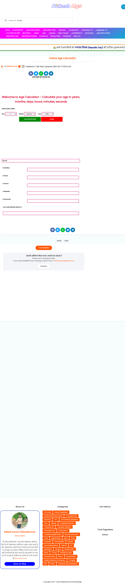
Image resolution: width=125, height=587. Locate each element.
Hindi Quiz (47, 542)
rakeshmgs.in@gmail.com (64, 261)
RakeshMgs (78, 582)
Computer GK (49, 527)
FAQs (73, 538)
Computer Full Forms (67, 523)
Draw (46, 538)
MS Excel (58, 549)
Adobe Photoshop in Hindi (53, 516)
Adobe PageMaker (61, 512)
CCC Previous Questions (69, 520)
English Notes (56, 538)
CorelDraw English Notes (52, 534)
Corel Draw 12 (63, 531)
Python (60, 556)
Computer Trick (49, 531)
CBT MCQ (47, 520)
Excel (65, 538)
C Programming (71, 516)
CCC (55, 520)
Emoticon (44, 266)
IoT (71, 545)
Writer (53, 564)
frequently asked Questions (67, 564)
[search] (37, 20)
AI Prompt (47, 512)
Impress (70, 542)
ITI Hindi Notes (59, 542)
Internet (64, 545)
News (46, 553)
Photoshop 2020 (66, 553)
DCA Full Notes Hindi (71, 534)
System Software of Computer (54, 560)
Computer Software (64, 527)
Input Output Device (51, 545)
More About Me (21, 558)
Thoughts (72, 560)
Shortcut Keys (71, 556)
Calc (45, 523)
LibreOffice (48, 549)
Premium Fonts (49, 556)
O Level (54, 553)
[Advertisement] (41, 89)
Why (45, 564)
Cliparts (53, 523)
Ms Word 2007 (69, 549)
